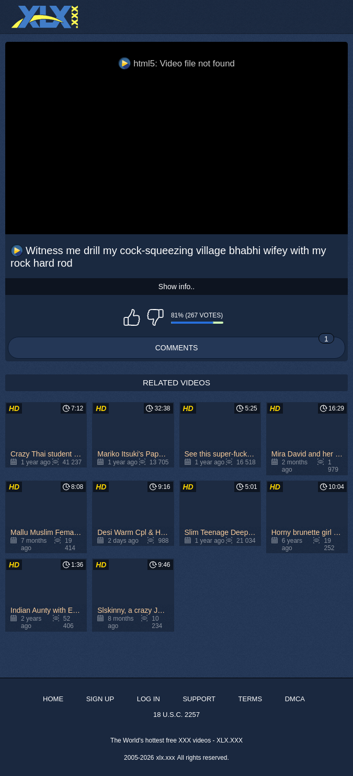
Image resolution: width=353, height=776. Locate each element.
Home (53, 699)
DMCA (295, 699)
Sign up (100, 699)
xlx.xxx (165, 757)
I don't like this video (155, 317)
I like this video (131, 317)
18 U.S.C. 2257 (176, 714)
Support (199, 699)
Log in (148, 699)
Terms (250, 699)
